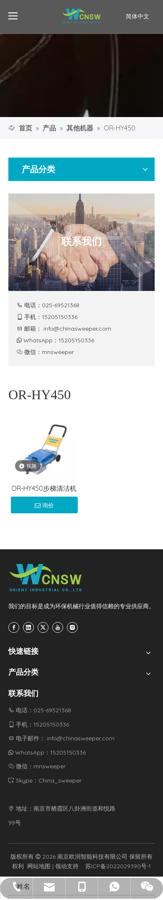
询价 (44, 505)
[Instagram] (72, 627)
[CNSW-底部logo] (46, 578)
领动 (61, 866)
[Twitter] (43, 627)
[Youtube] (57, 627)
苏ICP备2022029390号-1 (118, 866)
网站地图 (39, 866)
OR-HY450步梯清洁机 (43, 488)
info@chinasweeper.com (77, 328)
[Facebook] (13, 627)
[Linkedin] (28, 627)
